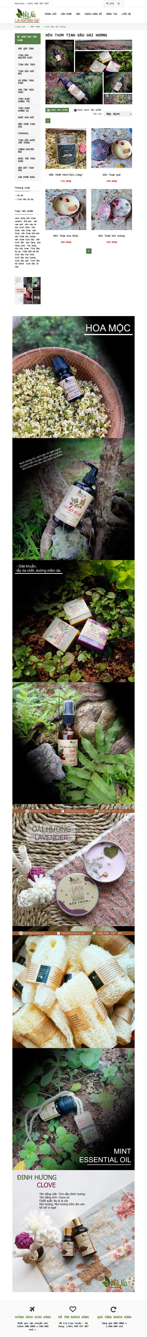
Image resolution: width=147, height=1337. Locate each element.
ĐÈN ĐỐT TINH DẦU (26, 169)
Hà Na (20, 196)
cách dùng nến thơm (25, 218)
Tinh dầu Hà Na (25, 199)
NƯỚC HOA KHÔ (26, 117)
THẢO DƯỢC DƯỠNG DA (24, 109)
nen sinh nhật (22, 227)
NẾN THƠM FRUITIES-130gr (66, 175)
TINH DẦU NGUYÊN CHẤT (25, 56)
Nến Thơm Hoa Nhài (65, 236)
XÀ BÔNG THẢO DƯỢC (26, 81)
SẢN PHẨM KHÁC (26, 177)
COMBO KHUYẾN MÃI (26, 150)
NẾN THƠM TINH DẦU (26, 125)
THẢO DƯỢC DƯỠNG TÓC (24, 100)
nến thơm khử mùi (30, 233)
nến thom (25, 231)
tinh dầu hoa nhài (24, 255)
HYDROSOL (23, 133)
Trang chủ (20, 27)
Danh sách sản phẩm (89, 110)
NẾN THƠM (35, 27)
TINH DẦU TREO (26, 64)
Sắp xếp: (98, 114)
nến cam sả (30, 225)
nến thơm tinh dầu (24, 240)
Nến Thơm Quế (111, 175)
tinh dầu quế (22, 261)
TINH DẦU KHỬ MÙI (26, 72)
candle (18, 221)
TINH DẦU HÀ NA (30, 252)
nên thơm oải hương (25, 237)
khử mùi (28, 221)
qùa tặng (30, 243)
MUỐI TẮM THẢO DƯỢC (26, 160)
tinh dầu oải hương (25, 258)
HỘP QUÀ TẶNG (26, 49)
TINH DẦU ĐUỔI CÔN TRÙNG (26, 141)
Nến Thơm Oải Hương (111, 236)
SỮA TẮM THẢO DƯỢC (26, 91)
